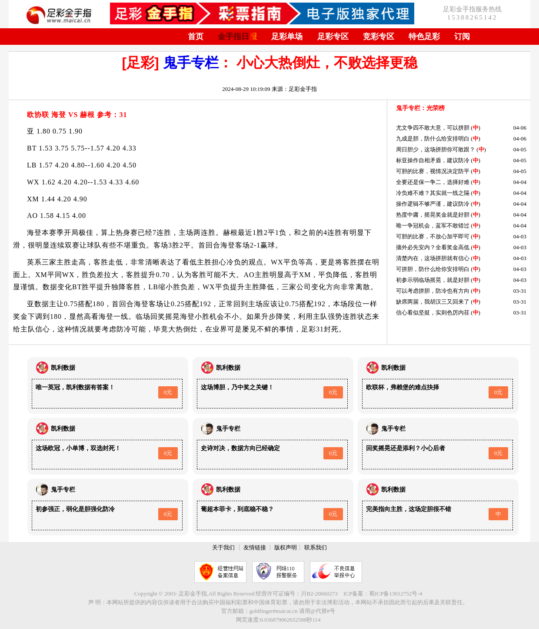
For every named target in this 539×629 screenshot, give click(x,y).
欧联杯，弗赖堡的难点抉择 (402, 387)
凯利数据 (63, 368)
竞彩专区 (378, 36)
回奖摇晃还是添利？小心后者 (405, 448)
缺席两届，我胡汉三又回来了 (432, 301)
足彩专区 (333, 36)
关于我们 (223, 547)
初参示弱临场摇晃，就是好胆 (432, 280)
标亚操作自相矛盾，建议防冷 (432, 160)
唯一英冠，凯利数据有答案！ (75, 387)
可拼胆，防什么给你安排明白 (432, 269)
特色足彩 (424, 36)
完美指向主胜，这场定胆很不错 (408, 509)
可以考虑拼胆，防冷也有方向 (432, 291)
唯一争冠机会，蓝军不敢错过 (432, 225)
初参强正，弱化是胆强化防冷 (75, 509)
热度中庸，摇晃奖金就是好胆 (432, 214)
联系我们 (315, 547)
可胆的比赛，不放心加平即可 (432, 236)
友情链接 (254, 547)
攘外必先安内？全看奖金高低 (432, 247)
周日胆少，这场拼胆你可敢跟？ (435, 149)
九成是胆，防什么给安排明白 (432, 138)
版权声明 (285, 547)
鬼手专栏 (191, 62)
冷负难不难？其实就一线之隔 (432, 193)
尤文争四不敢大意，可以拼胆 (432, 127)
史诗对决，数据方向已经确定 (240, 448)
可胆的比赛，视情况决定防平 (432, 171)
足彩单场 (287, 36)
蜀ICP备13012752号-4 (395, 593)
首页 (195, 36)
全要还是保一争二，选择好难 (432, 182)
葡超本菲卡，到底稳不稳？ (237, 509)
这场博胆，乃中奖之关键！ (237, 387)
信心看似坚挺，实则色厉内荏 (432, 312)
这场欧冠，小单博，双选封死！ (78, 448)
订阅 (462, 36)
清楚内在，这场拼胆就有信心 (432, 258)
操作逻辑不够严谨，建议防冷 (432, 204)
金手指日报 (237, 36)
